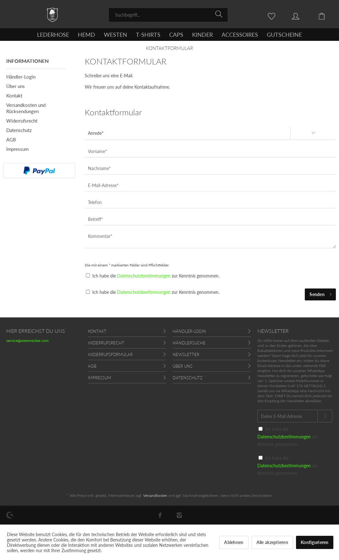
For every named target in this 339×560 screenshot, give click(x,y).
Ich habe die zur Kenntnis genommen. (155, 275)
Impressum (17, 149)
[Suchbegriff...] (168, 15)
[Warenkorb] (326, 15)
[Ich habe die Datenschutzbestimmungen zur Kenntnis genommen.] (88, 292)
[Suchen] (220, 14)
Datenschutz (19, 130)
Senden (320, 293)
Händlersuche (189, 342)
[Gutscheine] (284, 34)
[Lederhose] (53, 34)
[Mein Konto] (302, 15)
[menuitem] (168, 15)
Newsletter (186, 354)
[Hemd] (86, 34)
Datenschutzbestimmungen (143, 275)
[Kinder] (202, 34)
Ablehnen (233, 542)
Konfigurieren (315, 542)
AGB (11, 139)
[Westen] (116, 34)
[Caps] (176, 34)
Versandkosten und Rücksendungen (26, 108)
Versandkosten (155, 495)
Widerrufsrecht (21, 121)
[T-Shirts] (148, 34)
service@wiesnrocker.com (27, 340)
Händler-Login (20, 77)
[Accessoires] (239, 34)
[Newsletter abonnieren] (324, 416)
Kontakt (14, 95)
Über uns (15, 86)
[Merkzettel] (273, 15)
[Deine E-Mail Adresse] (287, 416)
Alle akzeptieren (272, 542)
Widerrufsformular (110, 354)
